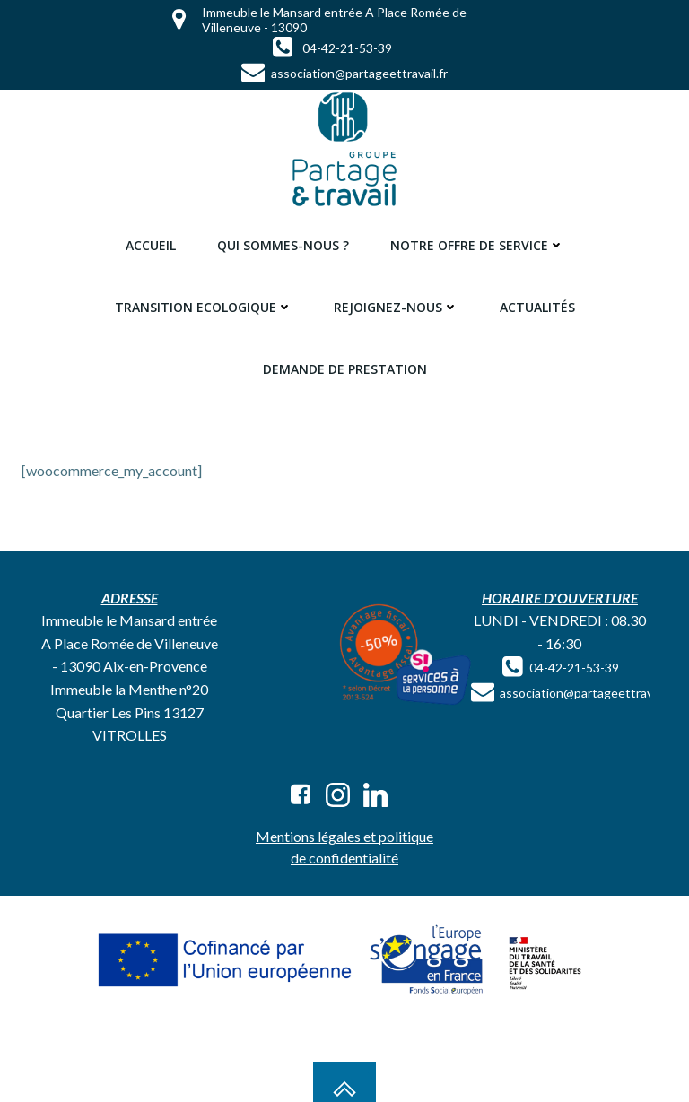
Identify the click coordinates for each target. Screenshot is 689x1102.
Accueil (151, 245)
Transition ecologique (203, 307)
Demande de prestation (345, 368)
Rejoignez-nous (396, 307)
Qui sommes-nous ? (283, 245)
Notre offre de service (477, 245)
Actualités (537, 307)
